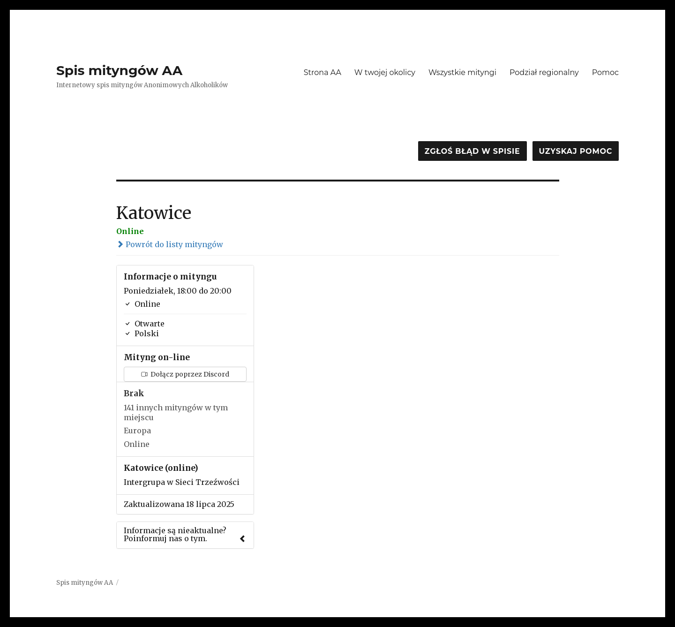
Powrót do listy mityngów (169, 244)
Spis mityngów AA (119, 70)
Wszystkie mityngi (462, 72)
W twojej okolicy (384, 72)
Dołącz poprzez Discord (185, 374)
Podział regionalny (544, 72)
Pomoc (605, 72)
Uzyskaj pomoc (575, 151)
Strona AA (322, 72)
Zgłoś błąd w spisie (472, 151)
